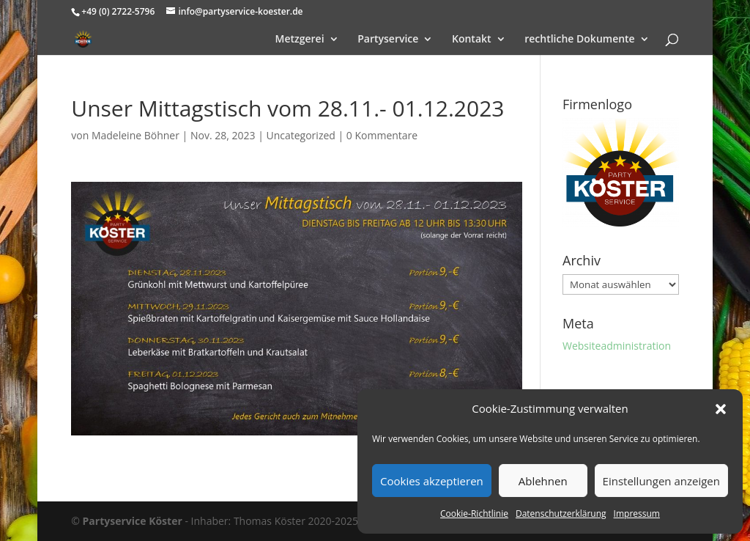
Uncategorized (300, 135)
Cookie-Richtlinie (474, 513)
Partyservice (387, 39)
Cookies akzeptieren (431, 481)
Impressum (637, 513)
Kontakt (471, 39)
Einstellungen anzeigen (661, 481)
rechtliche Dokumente (579, 39)
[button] (720, 409)
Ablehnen (543, 481)
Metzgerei (299, 39)
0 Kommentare (381, 135)
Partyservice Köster (132, 521)
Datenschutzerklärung (561, 513)
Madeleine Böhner (135, 135)
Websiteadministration (616, 346)
